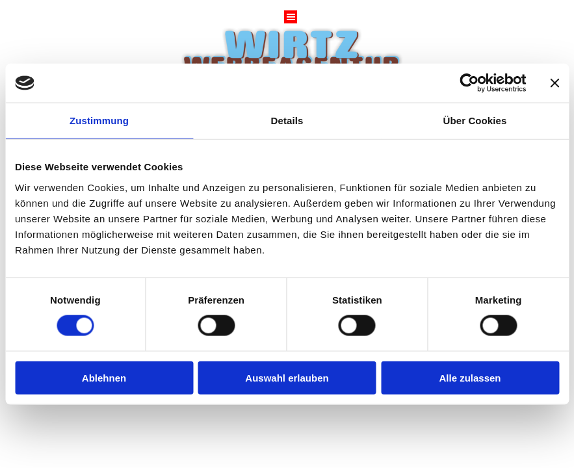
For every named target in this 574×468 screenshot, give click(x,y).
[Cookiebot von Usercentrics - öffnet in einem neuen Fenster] (469, 83)
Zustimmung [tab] (99, 120)
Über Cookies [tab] (475, 120)
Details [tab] (287, 120)
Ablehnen (104, 377)
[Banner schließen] (554, 83)
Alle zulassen (470, 377)
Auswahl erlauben (286, 377)
